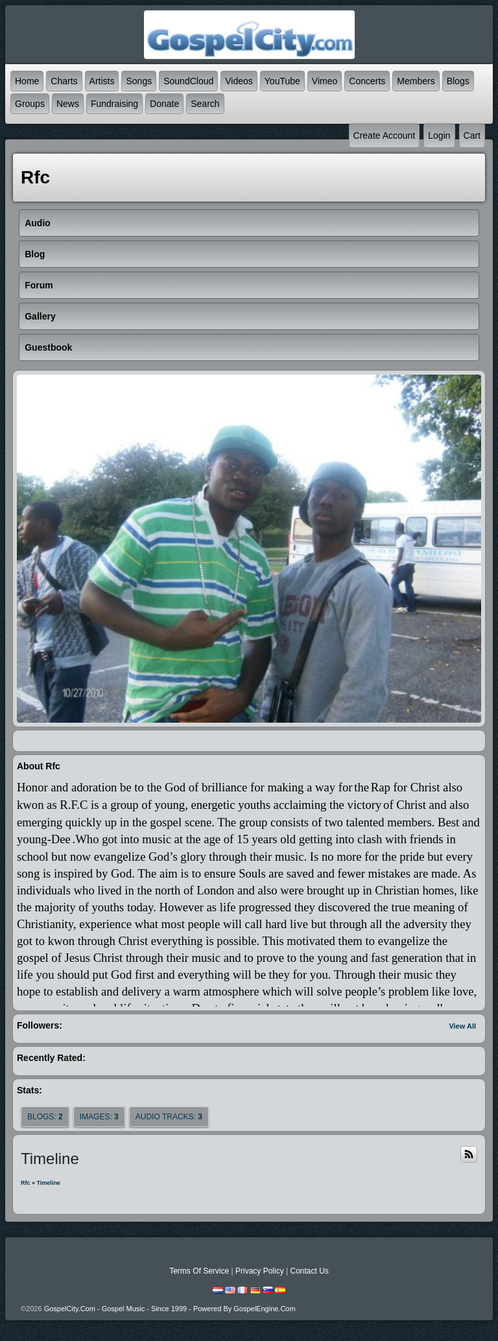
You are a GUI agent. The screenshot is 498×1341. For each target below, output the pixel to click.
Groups (30, 104)
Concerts (367, 81)
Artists (102, 81)
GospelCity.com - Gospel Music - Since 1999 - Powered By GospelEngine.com (170, 1308)
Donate (164, 104)
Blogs (458, 81)
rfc (25, 1183)
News (67, 104)
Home (27, 81)
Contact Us (309, 1271)
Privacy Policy (259, 1271)
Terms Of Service (199, 1271)
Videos (239, 81)
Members (415, 81)
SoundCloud (188, 81)
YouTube (282, 81)
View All (462, 1026)
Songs (139, 81)
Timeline (48, 1183)
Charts (64, 81)
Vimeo (324, 81)
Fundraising (114, 104)
